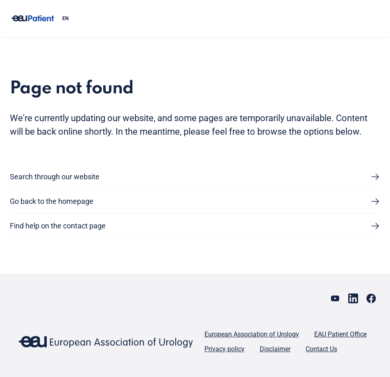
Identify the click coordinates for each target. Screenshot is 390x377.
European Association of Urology (251, 334)
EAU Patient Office (340, 334)
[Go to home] (33, 19)
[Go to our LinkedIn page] (353, 298)
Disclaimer (275, 349)
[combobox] (218, 18)
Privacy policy (224, 349)
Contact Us (321, 349)
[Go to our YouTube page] (335, 298)
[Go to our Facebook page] (371, 298)
